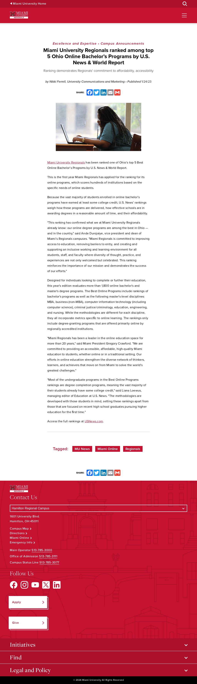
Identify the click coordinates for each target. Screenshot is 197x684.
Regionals (132, 449)
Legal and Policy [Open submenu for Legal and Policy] (30, 670)
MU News (82, 449)
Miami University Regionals (66, 162)
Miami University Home (29, 4)
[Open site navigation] (184, 15)
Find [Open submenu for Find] (16, 657)
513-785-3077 (49, 562)
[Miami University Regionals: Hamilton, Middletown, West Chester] (19, 15)
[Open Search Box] (185, 4)
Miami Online (108, 449)
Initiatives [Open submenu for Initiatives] (23, 644)
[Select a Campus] (98, 508)
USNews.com (94, 421)
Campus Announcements (122, 43)
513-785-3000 (42, 550)
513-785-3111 (48, 556)
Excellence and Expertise (75, 43)
